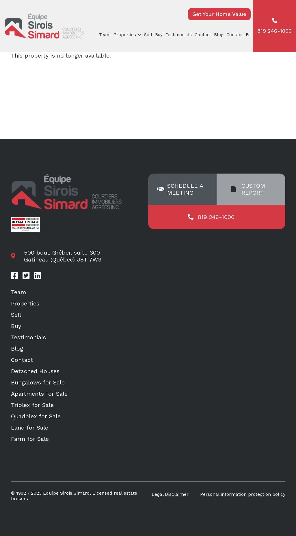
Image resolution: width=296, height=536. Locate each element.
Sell (148, 34)
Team (105, 34)
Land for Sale (29, 427)
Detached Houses (35, 371)
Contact (203, 34)
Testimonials (178, 34)
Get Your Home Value (219, 14)
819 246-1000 (274, 26)
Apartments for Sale (39, 393)
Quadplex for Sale (36, 416)
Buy (159, 34)
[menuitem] (248, 34)
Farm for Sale (30, 438)
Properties (124, 34)
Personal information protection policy (242, 494)
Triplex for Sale (32, 404)
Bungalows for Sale (38, 382)
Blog (219, 34)
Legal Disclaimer (170, 494)
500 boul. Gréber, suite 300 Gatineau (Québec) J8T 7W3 (62, 256)
